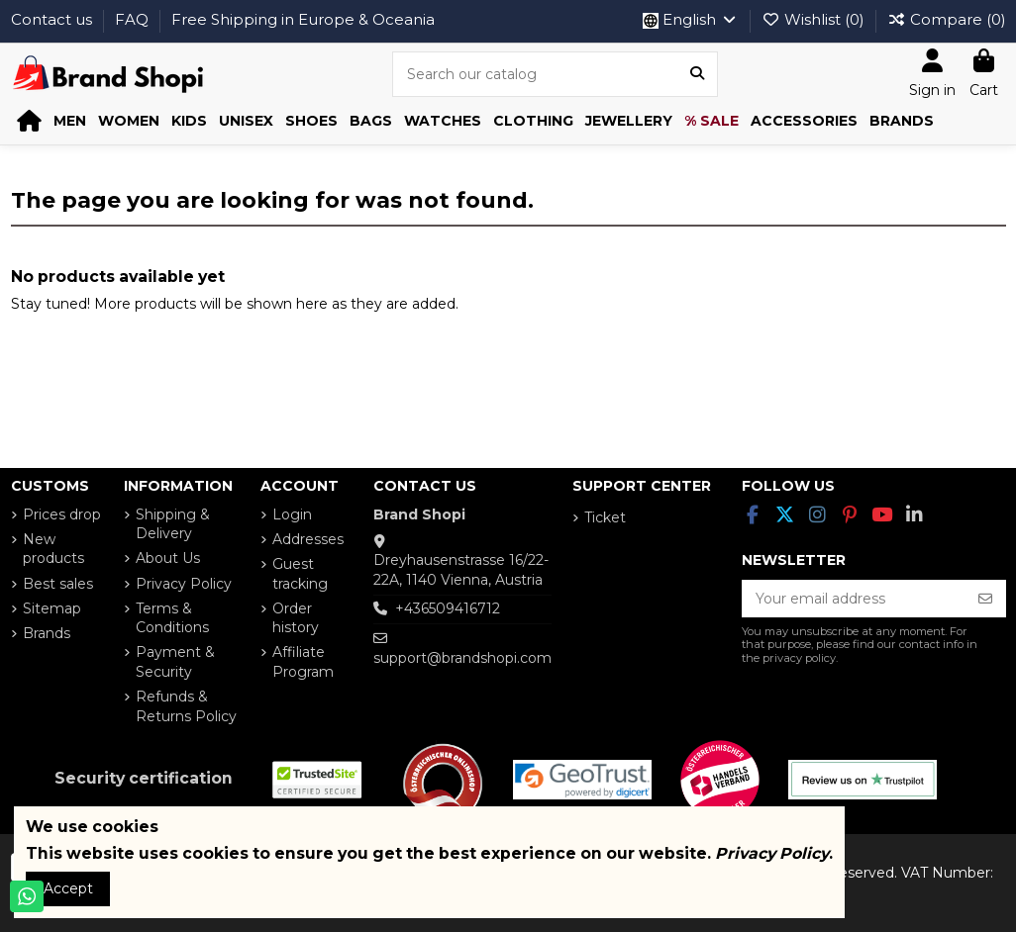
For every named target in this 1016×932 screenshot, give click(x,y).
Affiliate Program (303, 662)
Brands (46, 633)
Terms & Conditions (172, 618)
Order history (295, 618)
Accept (68, 888)
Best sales (58, 584)
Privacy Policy (184, 584)
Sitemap (52, 608)
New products (53, 549)
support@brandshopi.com (462, 658)
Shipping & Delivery (173, 524)
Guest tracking (300, 574)
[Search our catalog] (697, 73)
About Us (168, 558)
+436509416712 (447, 608)
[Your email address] (853, 598)
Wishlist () (815, 19)
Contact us (53, 19)
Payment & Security (175, 662)
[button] (70, 121)
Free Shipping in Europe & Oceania (303, 19)
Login (292, 514)
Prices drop (62, 514)
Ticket (605, 517)
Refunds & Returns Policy (186, 706)
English (691, 19)
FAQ (133, 19)
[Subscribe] (985, 598)
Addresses (308, 539)
